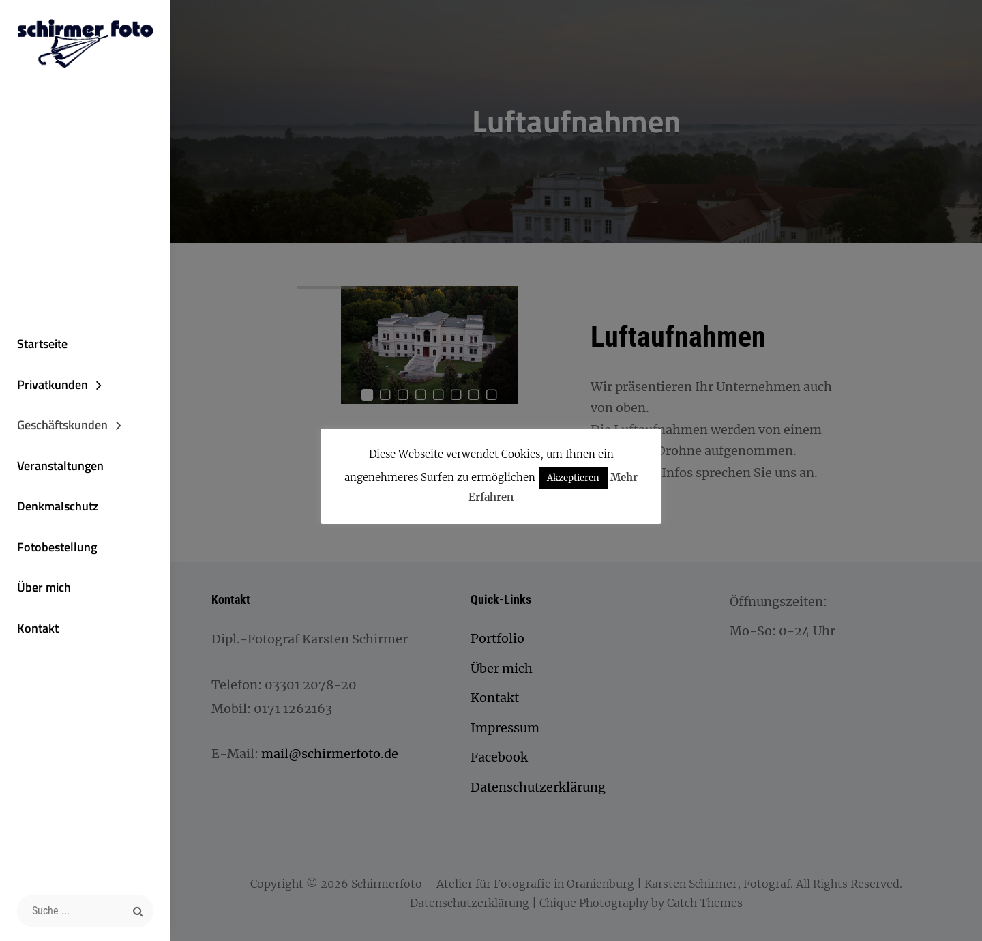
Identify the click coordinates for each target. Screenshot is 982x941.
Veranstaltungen (60, 466)
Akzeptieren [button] (573, 478)
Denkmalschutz (57, 506)
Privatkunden (52, 384)
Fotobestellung (57, 547)
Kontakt (38, 628)
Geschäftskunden (62, 425)
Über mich (44, 587)
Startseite (42, 343)
